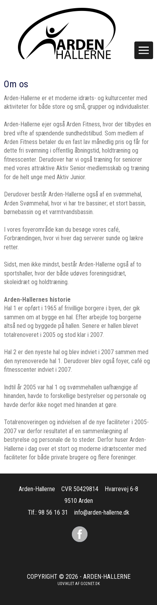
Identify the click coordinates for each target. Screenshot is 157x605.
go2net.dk (90, 584)
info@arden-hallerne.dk (101, 512)
